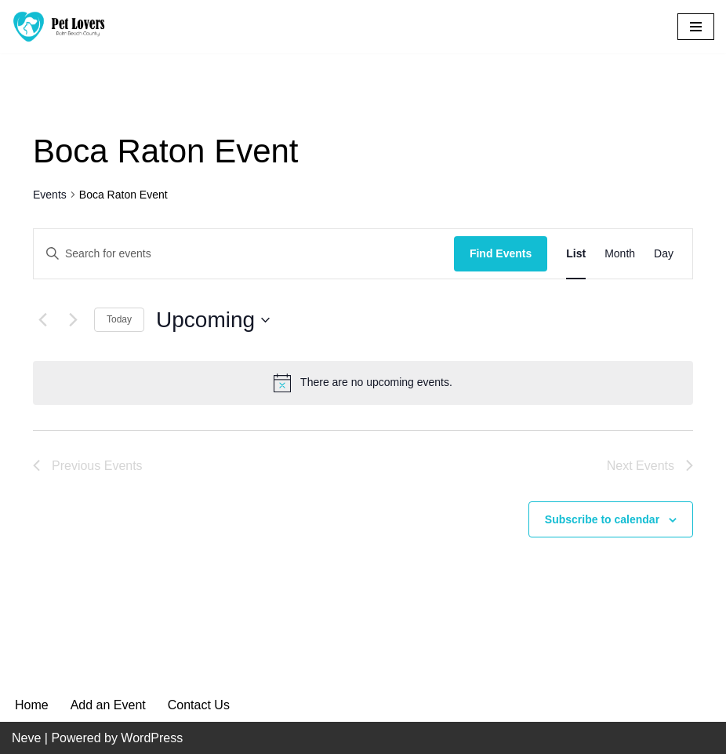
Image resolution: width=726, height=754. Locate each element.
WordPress (152, 738)
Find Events (501, 253)
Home (32, 705)
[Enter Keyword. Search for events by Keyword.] (244, 254)
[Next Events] (73, 320)
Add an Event (108, 705)
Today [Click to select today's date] (119, 319)
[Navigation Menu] (695, 26)
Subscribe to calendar (602, 519)
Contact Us (199, 705)
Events (50, 194)
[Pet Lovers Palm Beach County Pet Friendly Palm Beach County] (59, 26)
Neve (26, 738)
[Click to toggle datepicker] (213, 320)
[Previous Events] (42, 320)
